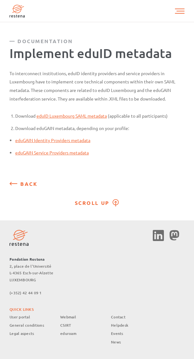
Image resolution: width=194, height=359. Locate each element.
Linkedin (158, 235)
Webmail (68, 317)
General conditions (27, 325)
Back (28, 183)
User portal (20, 317)
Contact (118, 317)
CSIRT (65, 325)
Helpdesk (119, 325)
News (116, 342)
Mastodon (174, 235)
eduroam (68, 333)
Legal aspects (22, 333)
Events (117, 333)
